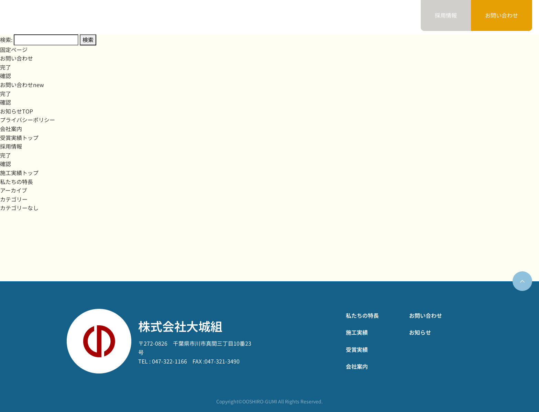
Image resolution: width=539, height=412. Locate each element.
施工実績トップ (19, 173)
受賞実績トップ (19, 137)
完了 (5, 67)
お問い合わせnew (22, 84)
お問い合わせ (501, 15)
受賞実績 (298, 17)
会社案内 (343, 17)
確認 (5, 76)
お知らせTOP (16, 111)
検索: (6, 39)
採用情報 (11, 146)
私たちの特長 (203, 17)
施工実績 (254, 17)
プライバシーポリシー (27, 120)
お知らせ (387, 17)
